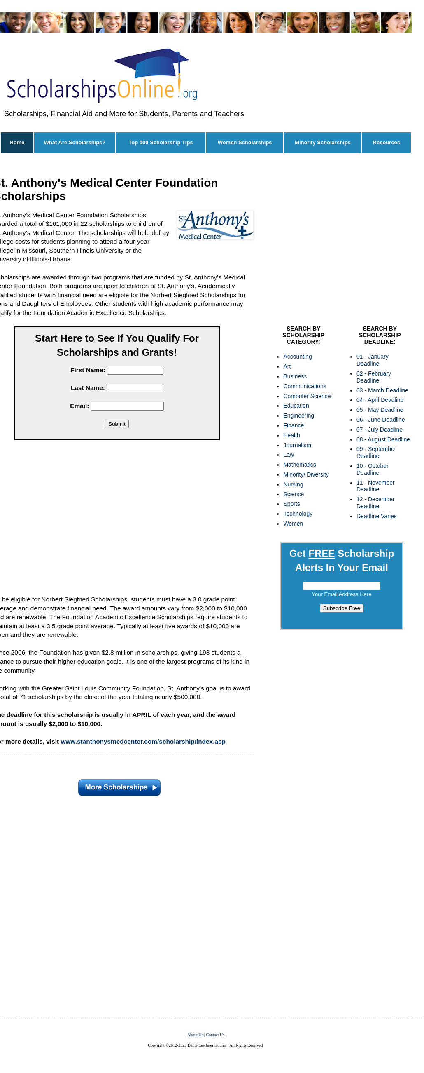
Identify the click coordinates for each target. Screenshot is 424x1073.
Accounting (297, 356)
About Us (195, 1035)
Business (295, 376)
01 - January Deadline (372, 360)
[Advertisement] (342, 241)
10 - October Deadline (372, 469)
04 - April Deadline (379, 400)
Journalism (297, 445)
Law (288, 454)
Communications (304, 386)
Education (296, 405)
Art (287, 366)
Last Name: (88, 387)
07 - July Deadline (379, 429)
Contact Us (215, 1035)
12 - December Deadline (375, 502)
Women (293, 523)
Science (293, 494)
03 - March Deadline (382, 390)
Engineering (298, 415)
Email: (79, 405)
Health (291, 435)
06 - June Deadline (380, 419)
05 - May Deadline (379, 409)
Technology (297, 513)
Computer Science (307, 396)
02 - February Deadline (373, 377)
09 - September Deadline (376, 452)
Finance (293, 425)
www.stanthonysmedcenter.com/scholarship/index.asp (143, 741)
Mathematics (299, 464)
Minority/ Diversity (305, 474)
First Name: (87, 369)
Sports (291, 503)
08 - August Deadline (383, 439)
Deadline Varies (376, 516)
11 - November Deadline (375, 486)
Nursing (293, 484)
